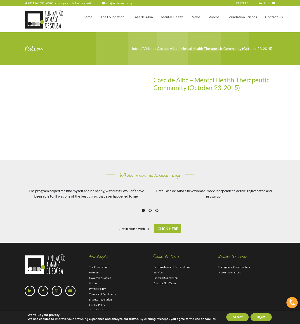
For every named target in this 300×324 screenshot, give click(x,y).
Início (136, 48)
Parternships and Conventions (172, 267)
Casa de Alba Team (165, 283)
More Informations (229, 272)
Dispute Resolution (100, 299)
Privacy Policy (97, 288)
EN (242, 3)
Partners (94, 272)
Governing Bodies (100, 278)
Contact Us (273, 18)
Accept (237, 317)
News (192, 18)
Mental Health (167, 18)
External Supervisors (166, 278)
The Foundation (106, 18)
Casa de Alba (137, 18)
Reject (261, 317)
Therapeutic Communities (234, 267)
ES (246, 3)
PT (237, 3)
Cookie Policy (97, 305)
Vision (93, 283)
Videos (211, 18)
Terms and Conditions (102, 294)
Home (80, 18)
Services (159, 272)
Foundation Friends (241, 18)
